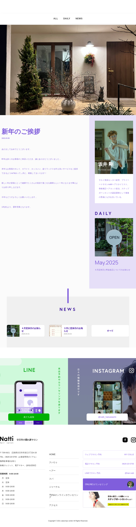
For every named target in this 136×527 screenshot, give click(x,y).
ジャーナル (77, 7)
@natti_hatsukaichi (107, 417)
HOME (52, 454)
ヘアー (58, 7)
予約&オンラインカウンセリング (102, 7)
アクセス (125, 7)
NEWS (79, 18)
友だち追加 (29, 417)
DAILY (66, 18)
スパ (67, 7)
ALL (55, 18)
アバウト (47, 7)
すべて (110, 331)
